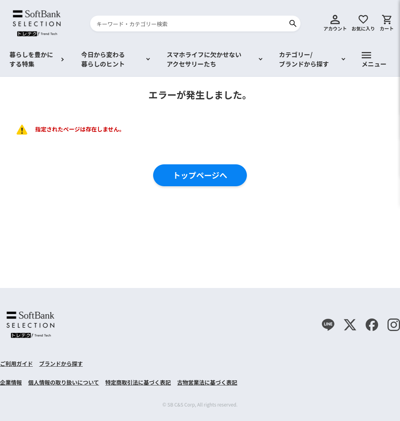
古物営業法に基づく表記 (207, 382)
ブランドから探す (61, 363)
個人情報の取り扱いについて (63, 382)
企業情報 (11, 382)
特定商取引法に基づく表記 (138, 382)
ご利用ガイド (16, 363)
